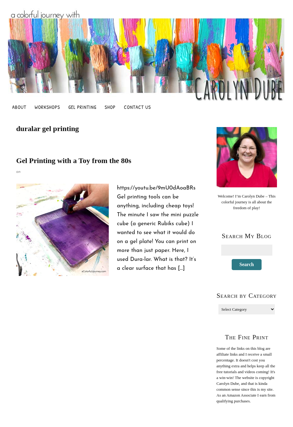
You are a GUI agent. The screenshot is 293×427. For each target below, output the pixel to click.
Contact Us (137, 107)
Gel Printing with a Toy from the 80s (74, 161)
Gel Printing (82, 107)
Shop (110, 107)
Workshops (47, 107)
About (19, 107)
